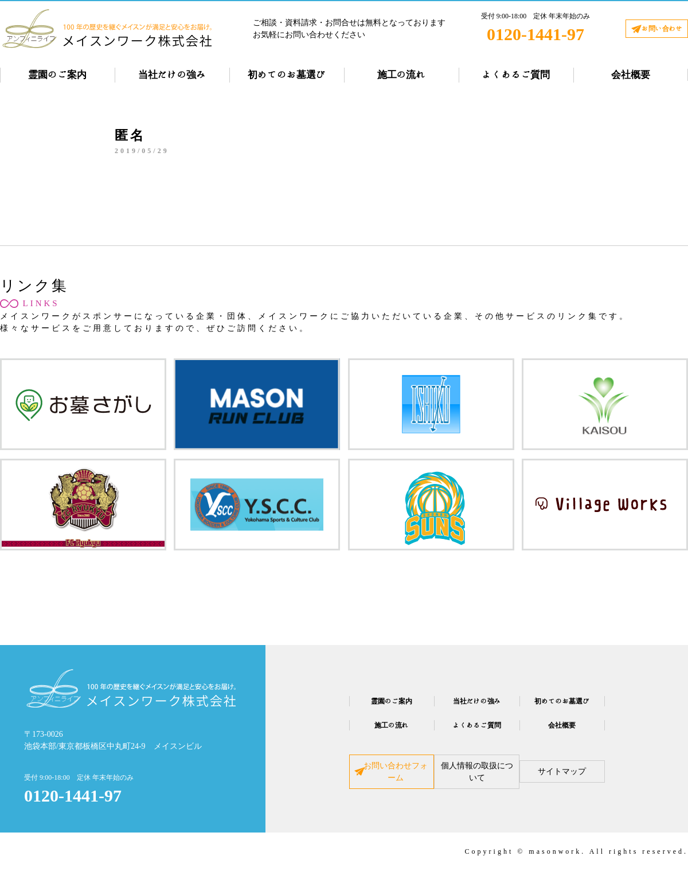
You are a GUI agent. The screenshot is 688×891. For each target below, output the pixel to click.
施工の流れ (401, 74)
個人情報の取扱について (477, 781)
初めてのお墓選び (287, 74)
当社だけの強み (172, 74)
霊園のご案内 (57, 74)
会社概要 (630, 74)
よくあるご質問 (516, 74)
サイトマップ (597, 781)
